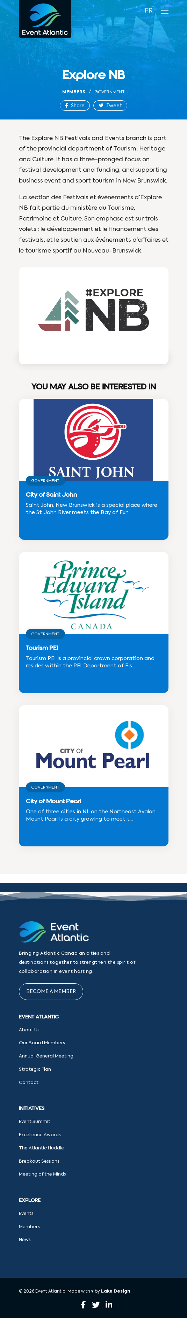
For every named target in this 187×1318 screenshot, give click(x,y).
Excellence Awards (39, 1135)
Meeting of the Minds (42, 1174)
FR (149, 11)
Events (26, 1213)
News (24, 1240)
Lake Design (115, 1291)
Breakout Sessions (39, 1161)
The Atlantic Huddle (41, 1148)
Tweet (110, 105)
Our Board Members (42, 1043)
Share (75, 105)
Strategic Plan (35, 1069)
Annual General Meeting (46, 1056)
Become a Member (51, 991)
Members (73, 92)
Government (109, 92)
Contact (28, 1082)
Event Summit (34, 1121)
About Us (29, 1030)
